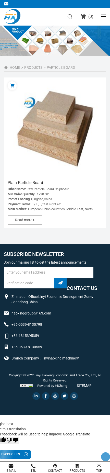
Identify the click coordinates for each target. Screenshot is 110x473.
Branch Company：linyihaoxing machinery (45, 358)
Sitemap (84, 386)
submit (60, 283)
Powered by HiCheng (52, 386)
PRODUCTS (33, 67)
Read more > (25, 220)
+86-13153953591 (26, 336)
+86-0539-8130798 (26, 324)
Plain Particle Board (25, 182)
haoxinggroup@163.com (7, 4)
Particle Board (61, 67)
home (15, 67)
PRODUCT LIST (11, 454)
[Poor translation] (12, 440)
